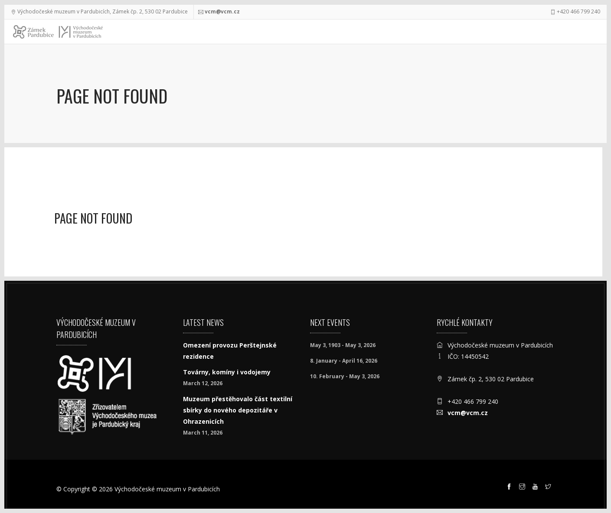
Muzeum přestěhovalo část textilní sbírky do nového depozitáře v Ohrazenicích (237, 410)
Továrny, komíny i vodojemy (227, 372)
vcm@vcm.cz (222, 11)
